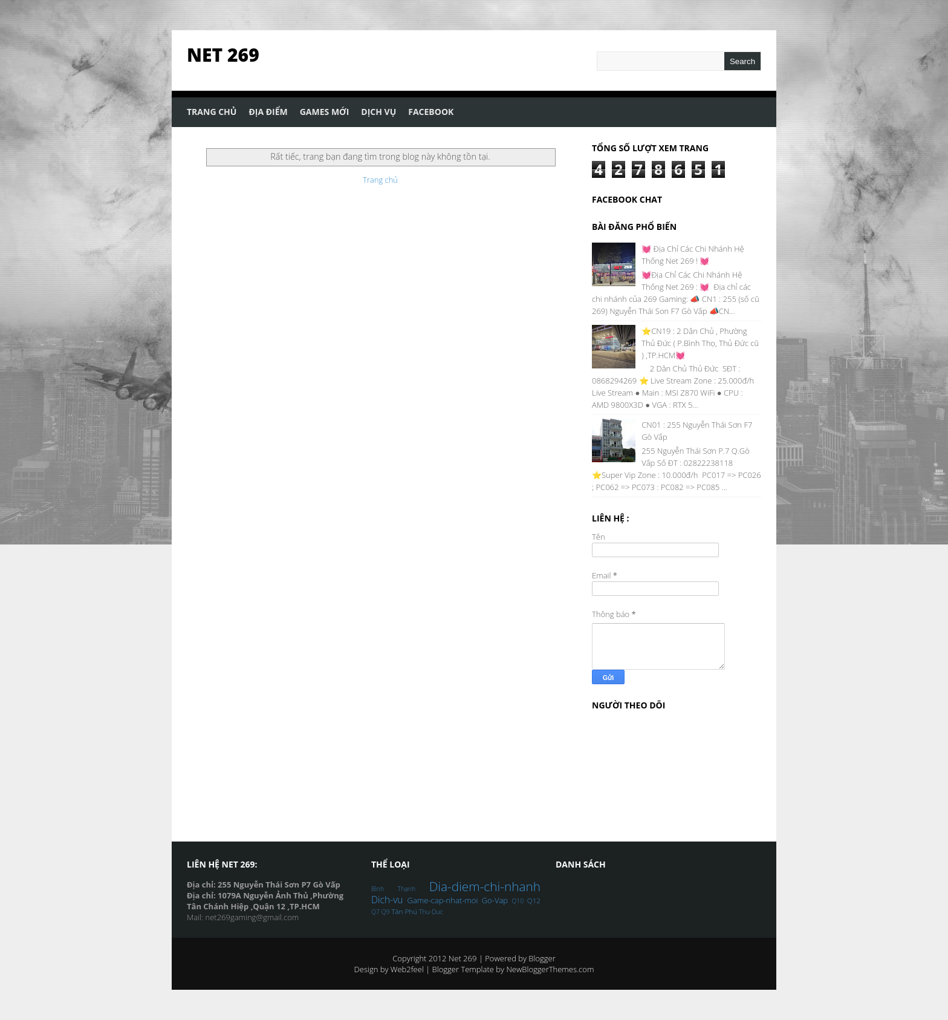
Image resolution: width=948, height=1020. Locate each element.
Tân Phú (404, 911)
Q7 (375, 911)
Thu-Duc (431, 911)
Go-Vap (495, 900)
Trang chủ (380, 179)
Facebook (430, 111)
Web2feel (407, 969)
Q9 (385, 911)
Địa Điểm (267, 111)
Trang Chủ (211, 111)
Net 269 (223, 54)
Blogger (541, 958)
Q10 (517, 901)
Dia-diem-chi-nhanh (485, 886)
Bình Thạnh (393, 888)
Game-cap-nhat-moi (442, 900)
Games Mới (324, 111)
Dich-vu (387, 899)
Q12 (534, 900)
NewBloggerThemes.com (550, 969)
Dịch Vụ (378, 111)
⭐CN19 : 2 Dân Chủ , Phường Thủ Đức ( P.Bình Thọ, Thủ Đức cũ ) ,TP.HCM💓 (700, 343)
